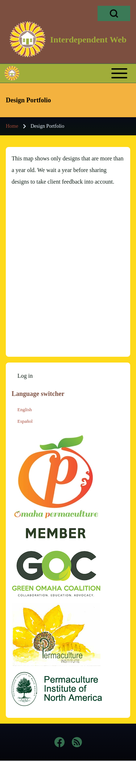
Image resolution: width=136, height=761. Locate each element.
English (24, 409)
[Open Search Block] (114, 13)
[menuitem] (25, 376)
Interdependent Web (88, 39)
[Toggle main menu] (81, 73)
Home (12, 126)
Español (25, 421)
